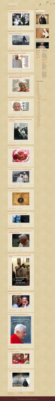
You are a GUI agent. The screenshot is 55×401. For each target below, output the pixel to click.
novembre (38, 96)
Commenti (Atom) (12, 394)
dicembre (38, 95)
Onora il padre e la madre (15, 293)
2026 (37, 82)
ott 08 (38, 113)
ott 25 (38, 101)
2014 (37, 94)
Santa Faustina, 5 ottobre (15, 371)
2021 (37, 86)
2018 (37, 89)
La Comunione (44, 78)
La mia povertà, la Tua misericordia (18, 213)
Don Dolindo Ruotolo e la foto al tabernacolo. (44, 63)
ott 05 (38, 114)
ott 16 (38, 108)
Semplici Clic (37, 54)
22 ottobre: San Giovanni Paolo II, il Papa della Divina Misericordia (19, 76)
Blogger (37, 399)
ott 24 (38, 102)
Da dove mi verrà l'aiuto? (15, 33)
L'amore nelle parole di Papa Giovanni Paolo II (44, 60)
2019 (37, 88)
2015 (37, 93)
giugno (38, 119)
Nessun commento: (14, 28)
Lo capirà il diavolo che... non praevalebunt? (20, 169)
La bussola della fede (14, 190)
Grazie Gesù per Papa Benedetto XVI (18, 314)
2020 (37, 87)
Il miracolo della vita (14, 147)
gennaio (38, 125)
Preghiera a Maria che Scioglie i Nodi (44, 52)
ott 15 (38, 109)
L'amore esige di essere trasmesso (17, 53)
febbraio (38, 124)
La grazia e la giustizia (14, 100)
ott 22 (38, 103)
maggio (38, 120)
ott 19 (38, 107)
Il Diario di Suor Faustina (38, 52)
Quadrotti (13, 3)
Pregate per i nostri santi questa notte (18, 11)
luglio (38, 118)
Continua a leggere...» (11, 286)
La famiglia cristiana (14, 351)
